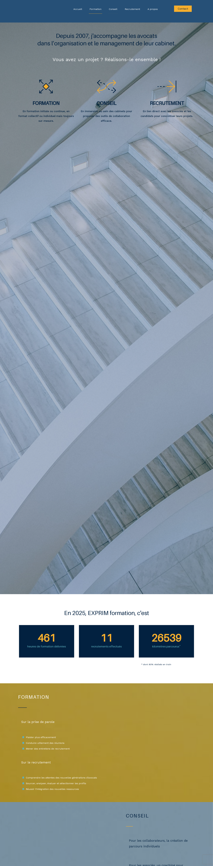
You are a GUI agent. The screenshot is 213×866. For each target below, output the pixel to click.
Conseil (113, 9)
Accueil (77, 9)
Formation (95, 9)
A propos (153, 9)
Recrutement (132, 9)
